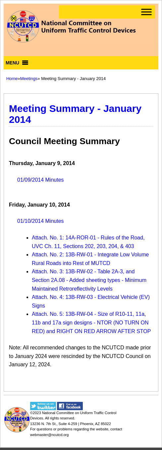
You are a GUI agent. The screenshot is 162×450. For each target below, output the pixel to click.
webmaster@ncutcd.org (49, 435)
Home (12, 78)
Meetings (29, 78)
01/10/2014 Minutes (40, 221)
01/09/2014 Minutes (40, 180)
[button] (12, 62)
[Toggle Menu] (146, 12)
